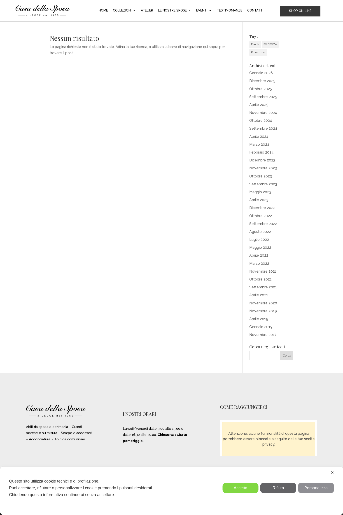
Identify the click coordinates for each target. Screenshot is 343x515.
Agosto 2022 (260, 232)
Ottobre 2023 (260, 176)
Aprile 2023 (258, 200)
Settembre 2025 (263, 97)
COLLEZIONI (122, 10)
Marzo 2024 (259, 144)
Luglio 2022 (259, 239)
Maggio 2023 (260, 192)
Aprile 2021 (258, 295)
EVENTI (201, 10)
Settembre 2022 (263, 224)
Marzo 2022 (259, 263)
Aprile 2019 (258, 319)
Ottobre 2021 (260, 279)
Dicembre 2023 (262, 160)
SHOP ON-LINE (300, 11)
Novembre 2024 (263, 112)
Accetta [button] (240, 488)
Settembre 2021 (263, 287)
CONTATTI (255, 10)
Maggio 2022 (260, 247)
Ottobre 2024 (260, 120)
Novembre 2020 (263, 303)
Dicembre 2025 (262, 81)
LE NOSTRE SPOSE (172, 10)
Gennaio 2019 (261, 327)
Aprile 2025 (258, 105)
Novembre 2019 (263, 311)
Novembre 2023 (263, 168)
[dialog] (171, 491)
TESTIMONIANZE (229, 10)
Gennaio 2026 (261, 73)
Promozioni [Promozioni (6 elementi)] (258, 52)
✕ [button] (332, 472)
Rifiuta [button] (278, 488)
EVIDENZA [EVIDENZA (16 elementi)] (270, 44)
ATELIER (147, 10)
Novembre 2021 (263, 271)
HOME (103, 10)
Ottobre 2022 (260, 216)
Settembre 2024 (263, 128)
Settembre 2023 (263, 184)
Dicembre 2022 (262, 208)
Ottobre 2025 (260, 89)
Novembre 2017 (263, 335)
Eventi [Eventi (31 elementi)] (255, 44)
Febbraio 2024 (261, 152)
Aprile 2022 (258, 255)
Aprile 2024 (258, 136)
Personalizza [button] (316, 488)
